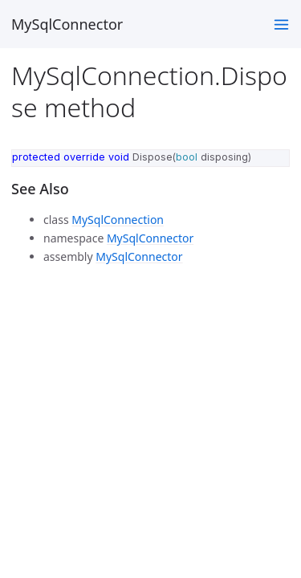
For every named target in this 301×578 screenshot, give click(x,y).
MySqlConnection (117, 219)
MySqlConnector (67, 24)
